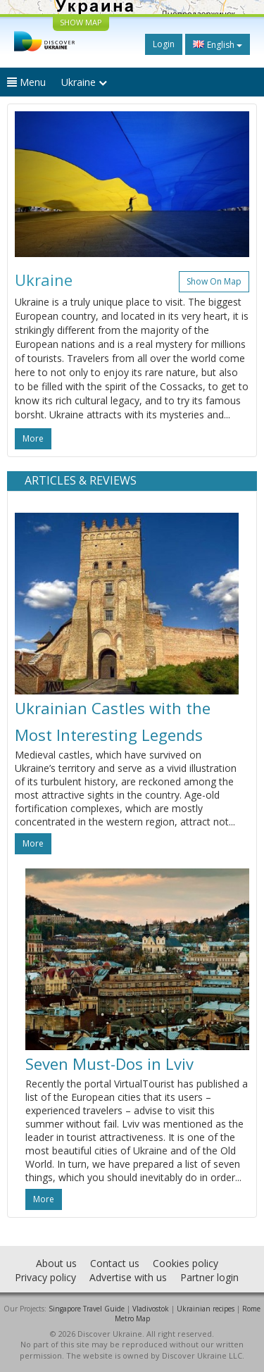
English (217, 44)
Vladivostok (150, 1309)
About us (56, 1263)
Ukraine (84, 82)
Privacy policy (45, 1277)
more (33, 438)
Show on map (214, 281)
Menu (26, 82)
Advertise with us (128, 1277)
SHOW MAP (81, 22)
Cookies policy (185, 1263)
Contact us (114, 1263)
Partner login (209, 1277)
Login (164, 44)
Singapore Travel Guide (87, 1309)
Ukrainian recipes (205, 1309)
